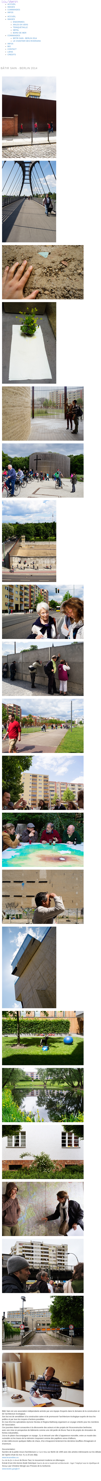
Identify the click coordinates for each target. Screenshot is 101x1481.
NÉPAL (16, 30)
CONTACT (12, 49)
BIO (9, 46)
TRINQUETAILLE (20, 27)
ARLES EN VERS (20, 25)
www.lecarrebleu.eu (10, 1457)
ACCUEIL (11, 4)
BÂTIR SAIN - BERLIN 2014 (25, 38)
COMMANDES (13, 10)
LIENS (10, 52)
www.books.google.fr (11, 1469)
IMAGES (11, 7)
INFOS (10, 12)
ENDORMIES (18, 22)
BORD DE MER (19, 33)
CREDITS (11, 54)
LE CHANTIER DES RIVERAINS (27, 41)
